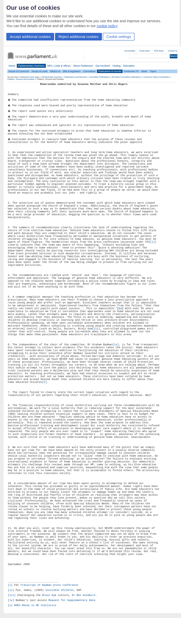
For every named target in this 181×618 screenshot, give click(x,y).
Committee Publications (99, 77)
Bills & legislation (71, 71)
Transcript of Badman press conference (49, 585)
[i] (152, 242)
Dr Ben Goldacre (83, 595)
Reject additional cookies (78, 37)
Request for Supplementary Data (72, 600)
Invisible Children (59, 590)
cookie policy (107, 26)
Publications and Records (75, 77)
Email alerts (145, 51)
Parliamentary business (31, 65)
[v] (44, 382)
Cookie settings (118, 37)
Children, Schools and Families (20, 79)
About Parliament (83, 65)
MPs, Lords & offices (59, 65)
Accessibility (130, 51)
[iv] (116, 344)
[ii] (11, 590)
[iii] (96, 328)
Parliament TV (131, 71)
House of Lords (39, 71)
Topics (153, 71)
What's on (55, 71)
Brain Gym (49, 595)
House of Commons (19, 71)
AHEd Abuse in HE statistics (35, 605)
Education (129, 65)
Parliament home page (29, 77)
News (144, 71)
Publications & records (109, 71)
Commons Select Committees (156, 77)
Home (12, 65)
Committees (89, 71)
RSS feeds (159, 51)
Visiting (116, 65)
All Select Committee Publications (126, 77)
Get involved (103, 65)
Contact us (172, 51)
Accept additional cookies (30, 37)
